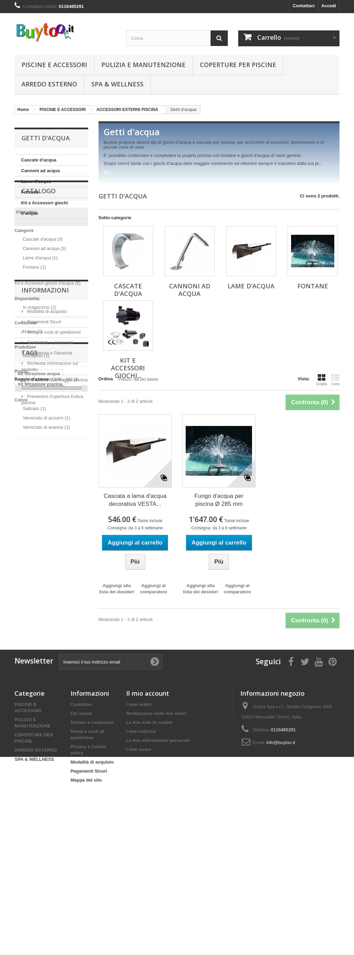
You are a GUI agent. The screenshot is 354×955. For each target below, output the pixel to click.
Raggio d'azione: (32, 427)
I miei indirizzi (141, 862)
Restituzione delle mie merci (156, 844)
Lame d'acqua (36, 181)
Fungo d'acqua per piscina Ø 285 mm (219, 500)
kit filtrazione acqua (39, 664)
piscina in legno (35, 726)
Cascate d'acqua (38, 160)
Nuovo (33, 380)
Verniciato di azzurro (46, 466)
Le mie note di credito (149, 853)
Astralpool (36, 404)
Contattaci (304, 5)
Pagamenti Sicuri (43, 536)
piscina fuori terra (37, 695)
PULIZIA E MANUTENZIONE (143, 65)
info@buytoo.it (280, 874)
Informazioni (45, 507)
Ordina (106, 378)
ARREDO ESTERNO (49, 84)
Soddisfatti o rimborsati (49, 557)
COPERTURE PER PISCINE (238, 65)
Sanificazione (32, 747)
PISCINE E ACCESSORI (54, 65)
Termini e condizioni (92, 853)
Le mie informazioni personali (157, 871)
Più (107, 172)
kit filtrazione (32, 705)
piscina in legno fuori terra (46, 716)
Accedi (328, 5)
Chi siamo (81, 844)
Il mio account (147, 824)
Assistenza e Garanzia (49, 567)
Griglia (321, 379)
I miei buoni (138, 880)
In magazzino (39, 356)
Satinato (34, 457)
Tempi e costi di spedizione (53, 546)
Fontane (30, 192)
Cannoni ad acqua (40, 170)
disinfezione (64, 737)
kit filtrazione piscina (40, 674)
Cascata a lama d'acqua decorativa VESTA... (135, 500)
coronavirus (31, 737)
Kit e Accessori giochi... (128, 368)
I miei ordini (138, 835)
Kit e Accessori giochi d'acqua (44, 208)
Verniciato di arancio (46, 476)
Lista (335, 379)
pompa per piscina (38, 685)
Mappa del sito (86, 911)
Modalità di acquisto (46, 526)
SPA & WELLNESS (117, 84)
